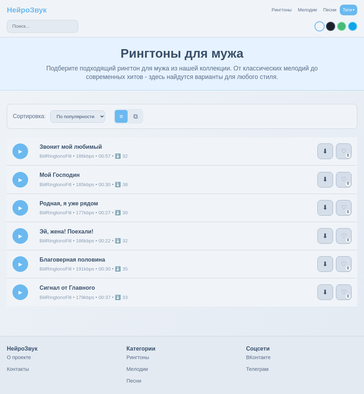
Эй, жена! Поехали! (66, 231)
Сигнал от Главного (67, 288)
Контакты (18, 369)
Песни (329, 9)
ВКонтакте (258, 357)
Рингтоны (282, 9)
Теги (348, 9)
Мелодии (307, 9)
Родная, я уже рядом (68, 203)
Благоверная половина (72, 260)
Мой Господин (59, 175)
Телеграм (257, 369)
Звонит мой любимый (70, 147)
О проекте (19, 357)
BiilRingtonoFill (56, 156)
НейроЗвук (27, 10)
